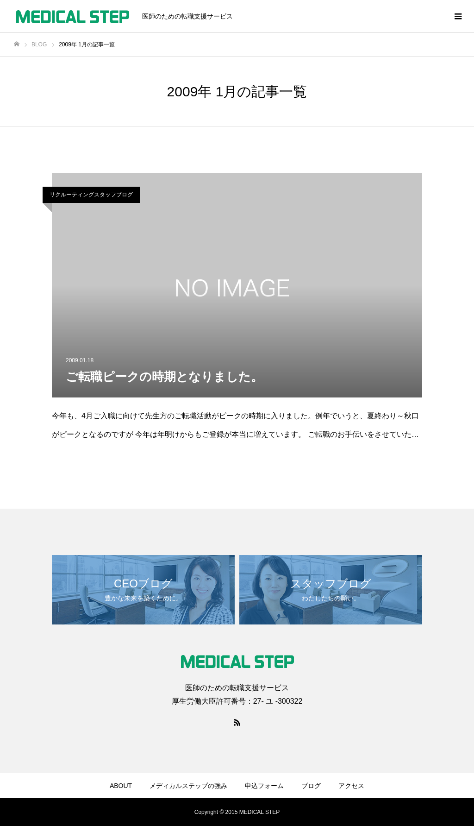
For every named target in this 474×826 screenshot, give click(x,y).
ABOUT (121, 785)
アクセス (351, 785)
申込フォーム (264, 785)
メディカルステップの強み (188, 785)
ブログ (311, 785)
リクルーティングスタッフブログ (91, 194)
